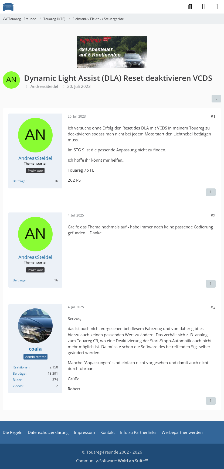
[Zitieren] (211, 192)
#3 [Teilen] (213, 307)
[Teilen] (216, 98)
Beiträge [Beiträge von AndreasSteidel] (19, 181)
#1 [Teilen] (213, 116)
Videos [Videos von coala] (18, 386)
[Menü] (217, 6)
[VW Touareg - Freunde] (8, 6)
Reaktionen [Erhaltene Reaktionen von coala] (21, 367)
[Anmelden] (203, 7)
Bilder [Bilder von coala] (17, 379)
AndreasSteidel (44, 86)
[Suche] (190, 6)
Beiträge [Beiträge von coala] (19, 373)
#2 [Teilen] (213, 215)
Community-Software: (112, 460)
